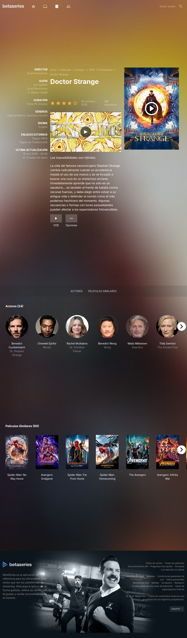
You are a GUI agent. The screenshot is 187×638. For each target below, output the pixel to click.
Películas (65, 69)
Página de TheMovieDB (33, 142)
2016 (92, 69)
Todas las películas (174, 563)
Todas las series (154, 563)
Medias (155, 582)
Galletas (150, 576)
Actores (76, 291)
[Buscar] (180, 6)
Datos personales (175, 579)
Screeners (167, 582)
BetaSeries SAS (141, 582)
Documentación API (138, 566)
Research (179, 582)
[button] (16, 336)
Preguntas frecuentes (161, 566)
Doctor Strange (59, 74)
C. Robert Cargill (37, 92)
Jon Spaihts (40, 84)
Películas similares (102, 291)
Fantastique (105, 69)
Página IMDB (39, 138)
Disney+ (80, 69)
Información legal (135, 576)
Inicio (53, 69)
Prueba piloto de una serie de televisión (152, 586)
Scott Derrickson (37, 73)
